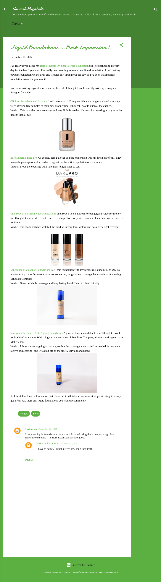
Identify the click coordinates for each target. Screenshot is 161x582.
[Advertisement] (146, 93)
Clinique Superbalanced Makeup (28, 101)
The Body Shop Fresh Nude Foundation (32, 213)
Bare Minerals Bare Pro (23, 157)
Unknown (31, 428)
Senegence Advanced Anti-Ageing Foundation (36, 332)
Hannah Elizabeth (28, 9)
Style (36, 413)
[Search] (156, 10)
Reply (29, 459)
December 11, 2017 (47, 429)
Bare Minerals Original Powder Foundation (64, 65)
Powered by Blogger (80, 564)
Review (24, 413)
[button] (121, 45)
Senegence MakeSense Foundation (29, 269)
